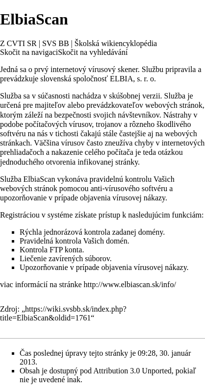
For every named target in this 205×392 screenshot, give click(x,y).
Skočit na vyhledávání (93, 52)
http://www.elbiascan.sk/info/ (130, 284)
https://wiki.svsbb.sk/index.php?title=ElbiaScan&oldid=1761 (63, 313)
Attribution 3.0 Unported (132, 371)
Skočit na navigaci (29, 52)
